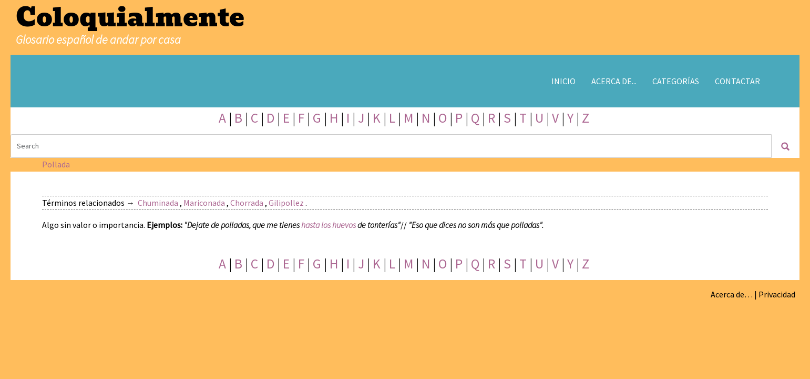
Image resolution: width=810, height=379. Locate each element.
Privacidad (776, 294)
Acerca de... (614, 81)
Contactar (737, 81)
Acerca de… (732, 294)
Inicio (563, 81)
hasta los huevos (328, 225)
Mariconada (204, 202)
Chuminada (158, 202)
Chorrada (246, 202)
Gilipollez (286, 202)
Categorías (675, 81)
